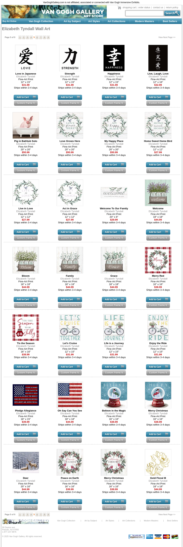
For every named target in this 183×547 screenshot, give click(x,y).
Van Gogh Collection (41, 21)
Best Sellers (170, 21)
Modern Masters (144, 21)
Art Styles (94, 21)
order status (144, 7)
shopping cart (129, 7)
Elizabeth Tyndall (25, 76)
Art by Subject (72, 21)
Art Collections (116, 21)
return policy (172, 7)
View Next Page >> (167, 37)
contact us (158, 7)
